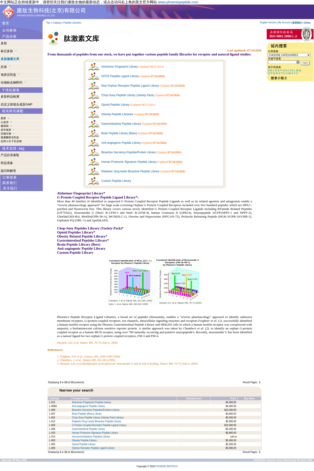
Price (233, 398)
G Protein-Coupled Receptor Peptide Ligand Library (99, 425)
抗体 (6, 67)
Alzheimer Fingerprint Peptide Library (91, 402)
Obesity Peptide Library (84, 440)
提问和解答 (8, 171)
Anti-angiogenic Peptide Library (121, 142)
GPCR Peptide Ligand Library (120, 76)
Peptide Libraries (72, 22)
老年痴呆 (6, 129)
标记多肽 (9, 51)
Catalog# (54, 398)
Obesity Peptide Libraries (117, 114)
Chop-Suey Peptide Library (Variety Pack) (127, 95)
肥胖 (3, 118)
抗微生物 (6, 133)
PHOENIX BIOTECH (167, 466)
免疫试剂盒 (10, 74)
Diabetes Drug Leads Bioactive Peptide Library (96, 421)
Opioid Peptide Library (115, 104)
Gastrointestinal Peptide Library (121, 123)
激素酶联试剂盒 (10, 137)
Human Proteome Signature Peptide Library (129, 162)
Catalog (57, 22)
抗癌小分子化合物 (11, 141)
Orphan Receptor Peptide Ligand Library (93, 448)
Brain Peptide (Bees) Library (87, 413)
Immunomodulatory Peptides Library (91, 436)
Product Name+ (81, 398)
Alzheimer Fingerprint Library (119, 66)
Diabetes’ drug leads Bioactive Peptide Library (130, 171)
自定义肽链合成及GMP (17, 104)
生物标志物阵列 (13, 82)
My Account (284, 22)
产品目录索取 (10, 155)
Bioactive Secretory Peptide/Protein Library (128, 152)
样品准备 (7, 163)
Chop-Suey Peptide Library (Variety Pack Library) (98, 417)
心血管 (5, 122)
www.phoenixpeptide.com (178, 2)
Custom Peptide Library (116, 181)
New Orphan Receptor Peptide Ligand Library (130, 85)
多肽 (4, 43)
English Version (268, 22)
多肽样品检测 (10, 96)
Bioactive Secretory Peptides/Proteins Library (96, 410)
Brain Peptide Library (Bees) (119, 133)
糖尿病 (5, 125)
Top (48, 22)
